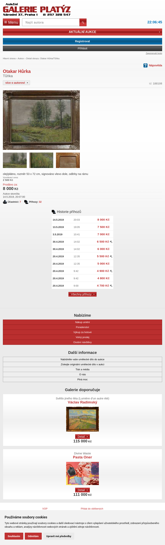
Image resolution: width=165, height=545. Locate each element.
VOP (45, 508)
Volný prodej (48, 337)
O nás (46, 374)
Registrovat (82, 41)
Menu (11, 22)
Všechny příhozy (82, 294)
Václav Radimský (82, 400)
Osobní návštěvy (49, 342)
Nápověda (152, 65)
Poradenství (48, 327)
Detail (83, 436)
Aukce (21, 58)
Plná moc (47, 379)
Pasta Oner (82, 455)
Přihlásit (82, 48)
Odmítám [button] (33, 536)
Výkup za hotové (49, 332)
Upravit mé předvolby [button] (58, 536)
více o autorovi (16, 83)
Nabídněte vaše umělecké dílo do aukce (55, 359)
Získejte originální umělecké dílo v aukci (55, 364)
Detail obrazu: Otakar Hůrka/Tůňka (42, 58)
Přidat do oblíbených (92, 508)
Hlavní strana (9, 58)
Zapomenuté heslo (154, 53)
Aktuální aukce (114, 32)
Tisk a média (48, 369)
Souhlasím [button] (14, 536)
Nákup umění (48, 322)
